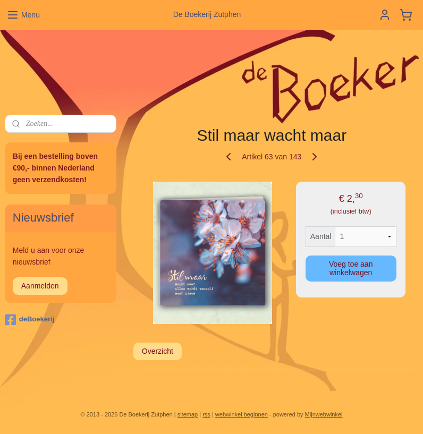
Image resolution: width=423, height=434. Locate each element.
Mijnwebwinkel (324, 414)
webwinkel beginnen (241, 414)
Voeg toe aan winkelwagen (351, 268)
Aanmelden (40, 286)
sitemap (187, 414)
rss (206, 414)
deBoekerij (29, 319)
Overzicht (157, 351)
